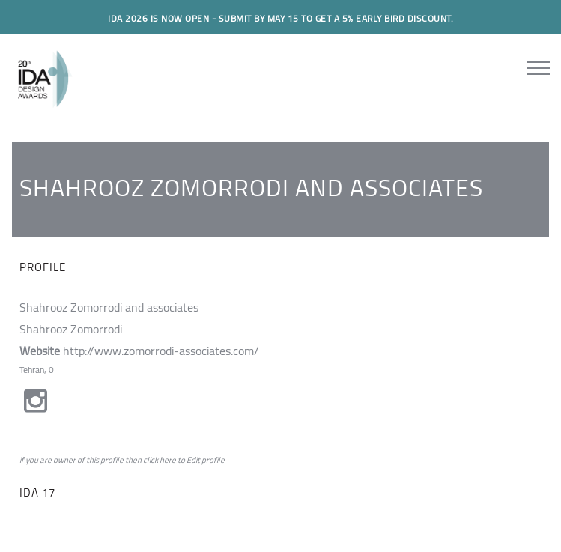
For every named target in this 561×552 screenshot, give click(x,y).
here (168, 459)
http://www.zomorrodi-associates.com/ (161, 350)
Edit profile (206, 459)
